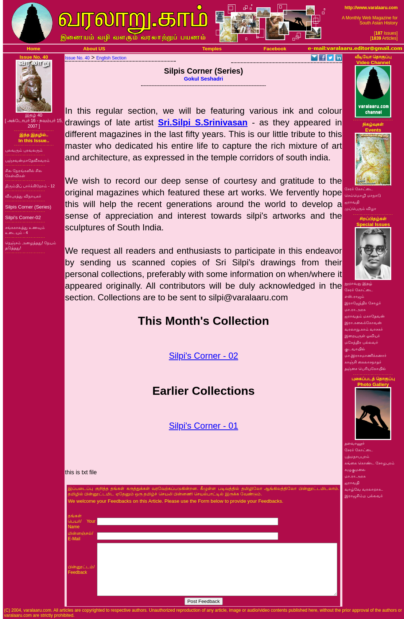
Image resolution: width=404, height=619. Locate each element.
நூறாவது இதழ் (358, 283)
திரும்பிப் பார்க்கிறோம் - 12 (30, 186)
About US (94, 48)
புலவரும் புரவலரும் (24, 150)
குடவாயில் (355, 349)
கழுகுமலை (355, 469)
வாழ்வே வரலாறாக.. (364, 489)
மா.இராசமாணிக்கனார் (365, 355)
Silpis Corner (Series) (28, 207)
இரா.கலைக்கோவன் (363, 322)
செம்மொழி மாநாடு (363, 195)
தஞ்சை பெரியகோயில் (365, 368)
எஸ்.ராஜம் (354, 296)
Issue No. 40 (77, 58)
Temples (212, 48)
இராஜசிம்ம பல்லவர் (364, 496)
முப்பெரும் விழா (360, 208)
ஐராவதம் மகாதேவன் (365, 316)
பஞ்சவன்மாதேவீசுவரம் (27, 160)
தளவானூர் (355, 443)
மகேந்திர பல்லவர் (361, 342)
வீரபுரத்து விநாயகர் (23, 196)
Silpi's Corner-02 (23, 217)
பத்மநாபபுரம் (357, 456)
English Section (111, 58)
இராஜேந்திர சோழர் (363, 303)
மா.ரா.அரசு (355, 309)
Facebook (275, 48)
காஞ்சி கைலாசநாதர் (363, 362)
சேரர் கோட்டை (359, 189)
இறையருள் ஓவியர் (362, 336)
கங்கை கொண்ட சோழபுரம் (370, 463)
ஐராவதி (352, 202)
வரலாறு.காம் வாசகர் (364, 329)
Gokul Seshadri (203, 79)
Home (33, 48)
